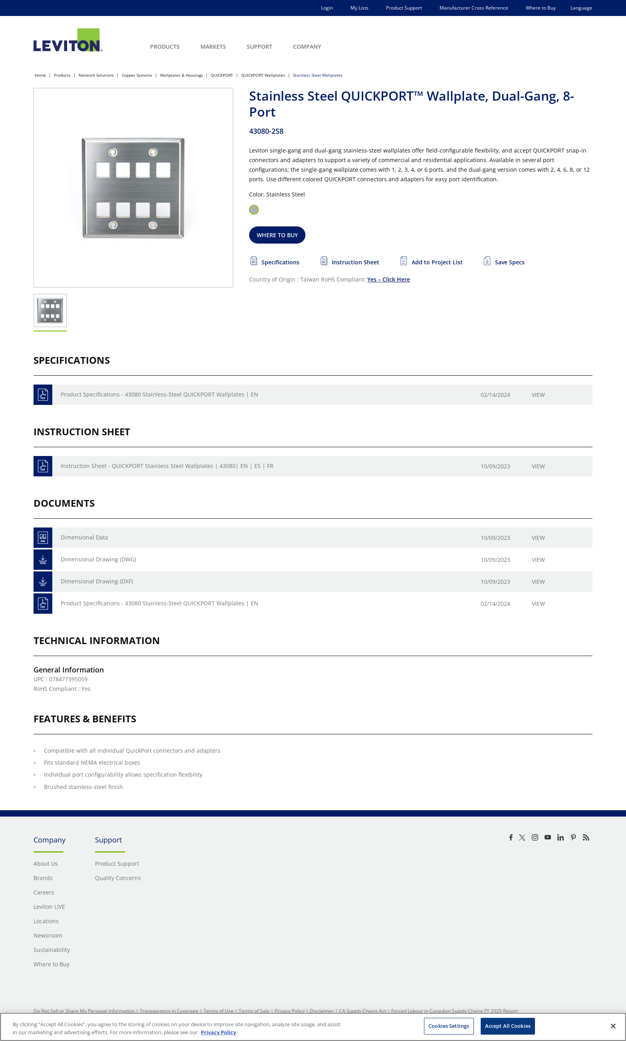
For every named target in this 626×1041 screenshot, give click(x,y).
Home (40, 75)
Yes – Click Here (388, 279)
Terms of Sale (254, 1010)
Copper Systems (137, 75)
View (538, 395)
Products (62, 75)
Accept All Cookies (508, 1025)
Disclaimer (322, 1010)
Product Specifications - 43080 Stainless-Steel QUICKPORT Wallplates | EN (159, 394)
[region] (313, 1027)
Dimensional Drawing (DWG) (98, 559)
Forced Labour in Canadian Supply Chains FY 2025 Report (454, 1010)
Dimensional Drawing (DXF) (97, 581)
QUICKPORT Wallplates (263, 75)
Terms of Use (219, 1010)
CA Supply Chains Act (362, 1010)
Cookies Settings (448, 1025)
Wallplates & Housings (181, 75)
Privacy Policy (290, 1010)
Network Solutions (96, 75)
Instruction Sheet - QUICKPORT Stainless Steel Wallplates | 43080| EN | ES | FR (167, 466)
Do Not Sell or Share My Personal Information (84, 1010)
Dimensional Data (84, 537)
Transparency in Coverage (169, 1010)
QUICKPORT (222, 75)
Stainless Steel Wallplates (318, 75)
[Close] (613, 1026)
